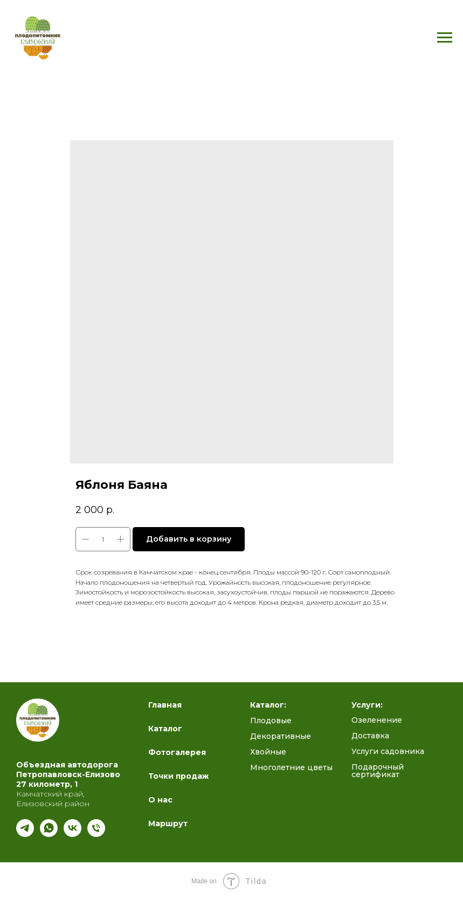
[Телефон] (96, 834)
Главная (165, 705)
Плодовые (271, 720)
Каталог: (268, 705)
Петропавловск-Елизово (68, 774)
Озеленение (376, 720)
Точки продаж (178, 776)
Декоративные (280, 736)
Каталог (165, 728)
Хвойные (268, 752)
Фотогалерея (177, 752)
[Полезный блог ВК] (72, 834)
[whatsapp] (49, 834)
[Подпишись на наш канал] (25, 834)
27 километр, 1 (47, 784)
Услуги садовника (387, 751)
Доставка (370, 735)
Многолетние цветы (291, 767)
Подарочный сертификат (377, 770)
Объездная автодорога (67, 765)
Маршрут (168, 823)
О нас (160, 800)
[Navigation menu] (444, 37)
